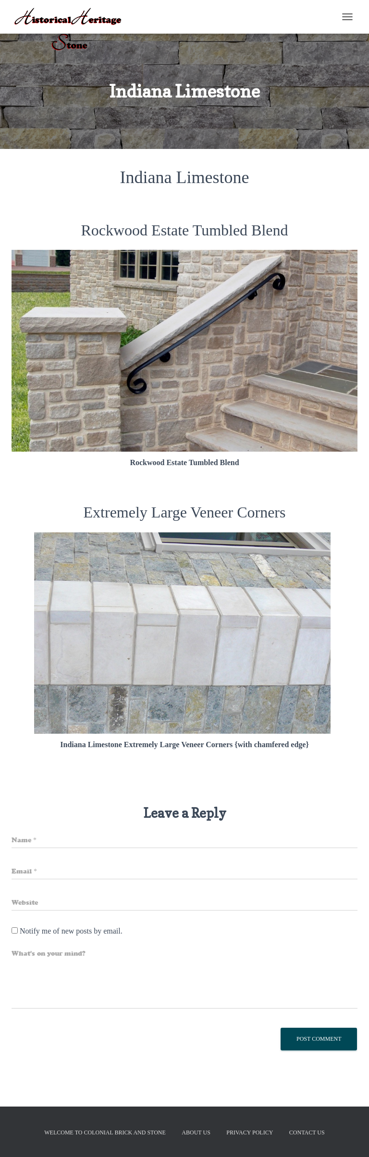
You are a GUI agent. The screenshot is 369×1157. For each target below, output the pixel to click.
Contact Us (307, 1132)
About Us (196, 1132)
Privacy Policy (249, 1132)
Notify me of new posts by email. (71, 931)
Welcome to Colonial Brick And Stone (105, 1132)
